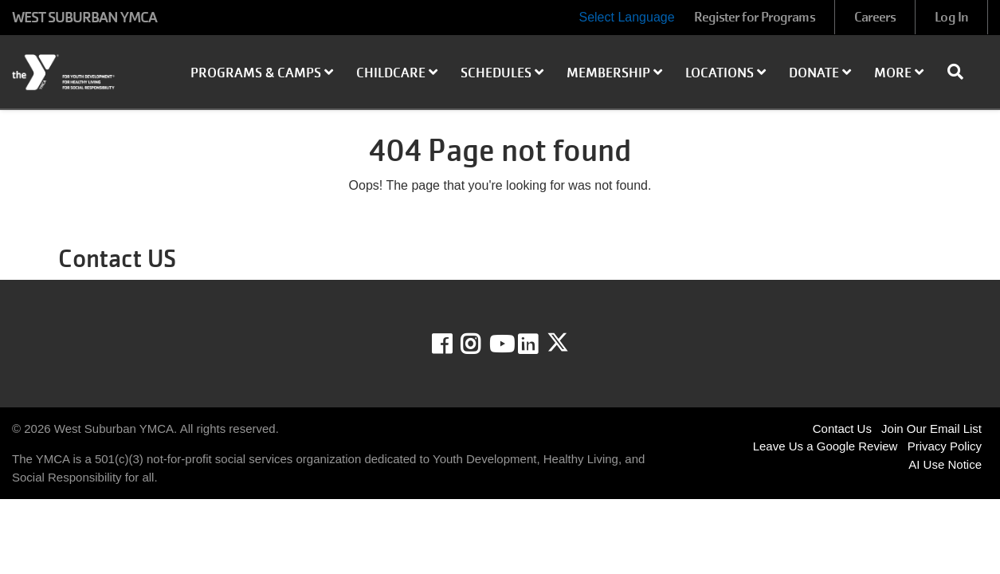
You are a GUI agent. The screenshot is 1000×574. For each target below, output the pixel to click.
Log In (951, 17)
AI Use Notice (945, 464)
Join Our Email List (931, 428)
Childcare (396, 73)
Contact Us (842, 428)
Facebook (453, 344)
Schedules (502, 73)
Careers (875, 17)
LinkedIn (539, 344)
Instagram (481, 344)
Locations (725, 73)
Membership (614, 73)
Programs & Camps (261, 73)
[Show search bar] (962, 71)
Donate (820, 73)
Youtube (500, 344)
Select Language (626, 17)
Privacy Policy (945, 446)
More (899, 73)
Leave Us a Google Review (825, 446)
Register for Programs (754, 17)
